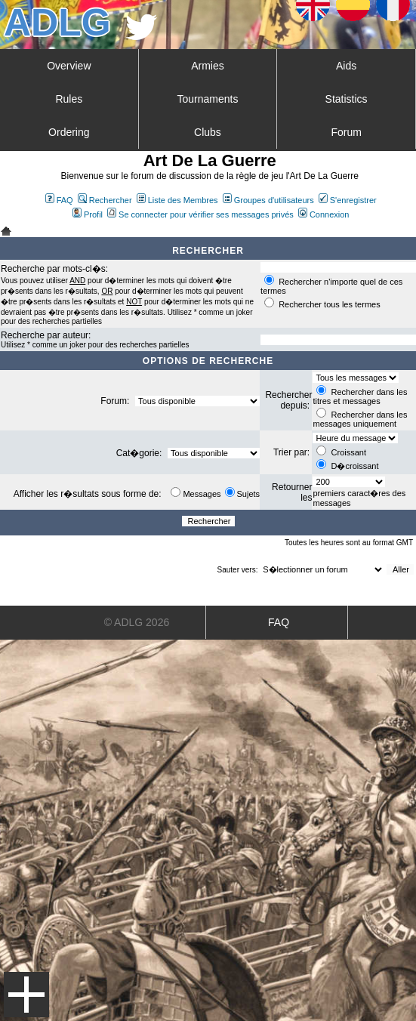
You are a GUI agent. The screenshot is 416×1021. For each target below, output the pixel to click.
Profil (87, 214)
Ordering (68, 132)
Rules (68, 99)
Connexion (324, 214)
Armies (207, 66)
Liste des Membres (177, 200)
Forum (346, 132)
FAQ (59, 200)
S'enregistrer (348, 200)
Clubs (207, 132)
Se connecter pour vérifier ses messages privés (200, 214)
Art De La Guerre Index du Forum (6, 231)
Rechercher (105, 200)
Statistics (346, 99)
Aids (346, 66)
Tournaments (207, 99)
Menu (26, 994)
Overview (69, 66)
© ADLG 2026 (137, 622)
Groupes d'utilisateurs (268, 200)
